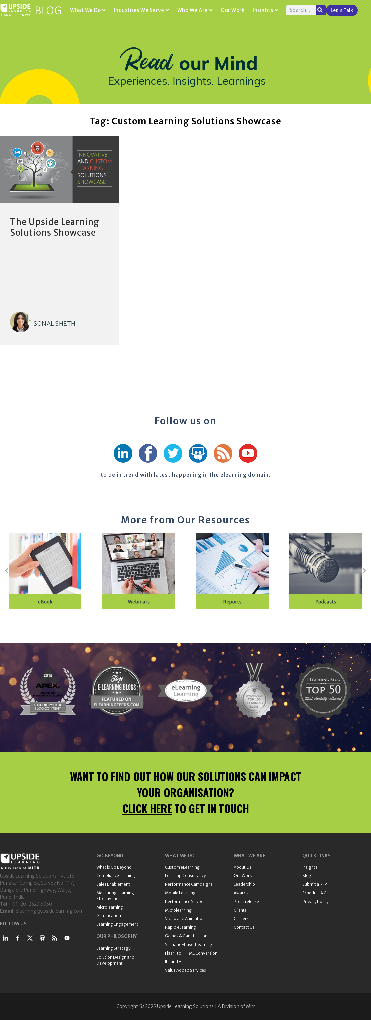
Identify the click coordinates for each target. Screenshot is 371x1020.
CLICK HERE (147, 808)
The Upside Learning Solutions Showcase (54, 227)
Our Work (232, 10)
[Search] (321, 10)
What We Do (88, 10)
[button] (6, 571)
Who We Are (195, 10)
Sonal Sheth (54, 323)
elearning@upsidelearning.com (50, 911)
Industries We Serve (141, 10)
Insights (265, 10)
